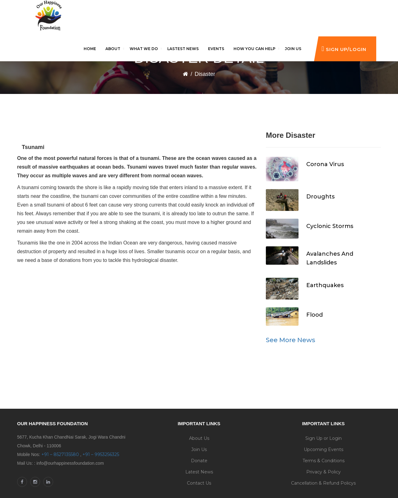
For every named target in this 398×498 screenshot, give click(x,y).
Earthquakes (325, 285)
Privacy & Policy (323, 472)
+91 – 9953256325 (100, 454)
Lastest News (183, 48)
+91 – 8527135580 (60, 454)
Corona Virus (325, 164)
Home (90, 48)
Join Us (199, 449)
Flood (314, 314)
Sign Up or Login (323, 438)
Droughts (320, 196)
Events (216, 48)
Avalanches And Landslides (329, 258)
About (112, 48)
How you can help (254, 48)
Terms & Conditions (324, 460)
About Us (199, 438)
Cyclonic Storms (329, 226)
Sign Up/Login (344, 48)
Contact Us (199, 483)
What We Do (144, 48)
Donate (199, 460)
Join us (293, 48)
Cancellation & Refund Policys (323, 483)
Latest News (199, 472)
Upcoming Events (323, 449)
